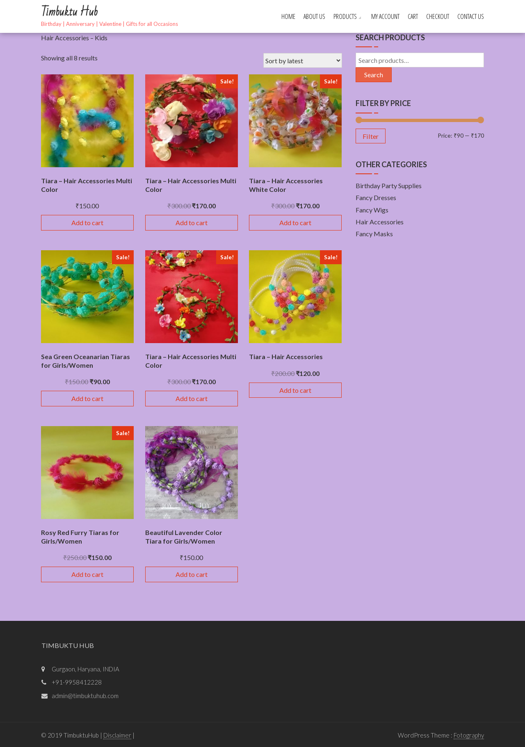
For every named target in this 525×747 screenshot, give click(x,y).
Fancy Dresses (376, 197)
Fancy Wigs (372, 210)
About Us (314, 16)
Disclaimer (117, 735)
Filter (371, 136)
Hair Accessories (380, 222)
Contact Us (470, 16)
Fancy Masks (374, 233)
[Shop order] (302, 60)
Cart (413, 16)
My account (385, 16)
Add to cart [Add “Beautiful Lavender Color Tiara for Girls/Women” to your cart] (192, 574)
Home (288, 16)
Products (345, 16)
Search (373, 74)
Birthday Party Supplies (389, 185)
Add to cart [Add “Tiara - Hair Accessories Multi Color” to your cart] (87, 222)
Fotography (469, 735)
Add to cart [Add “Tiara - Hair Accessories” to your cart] (295, 390)
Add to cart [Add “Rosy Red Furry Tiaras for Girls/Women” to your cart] (87, 574)
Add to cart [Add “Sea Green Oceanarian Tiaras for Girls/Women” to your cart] (87, 398)
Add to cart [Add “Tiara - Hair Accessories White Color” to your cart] (295, 222)
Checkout (437, 16)
